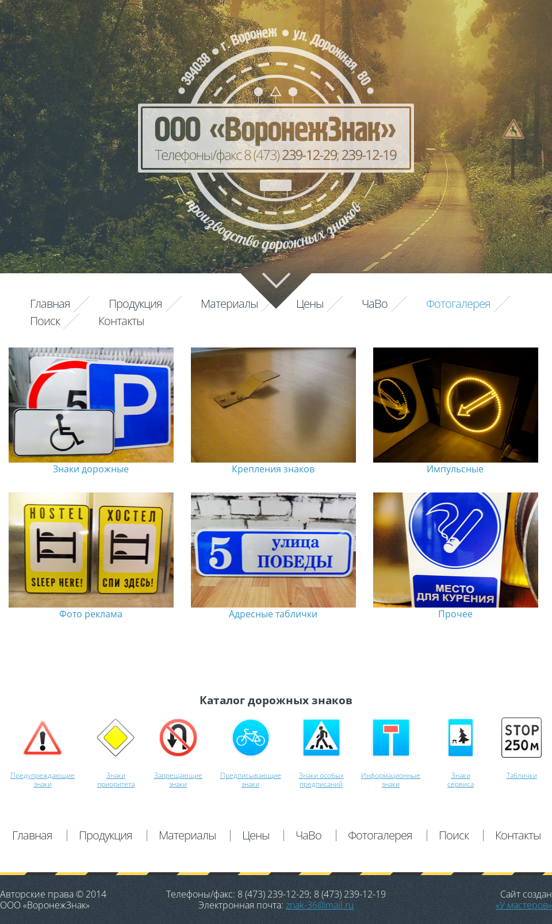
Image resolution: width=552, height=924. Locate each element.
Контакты (121, 321)
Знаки (115, 775)
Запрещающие (178, 775)
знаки (43, 784)
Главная (50, 303)
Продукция (135, 303)
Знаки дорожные (91, 469)
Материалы (229, 303)
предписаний (321, 784)
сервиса (460, 784)
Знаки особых (321, 775)
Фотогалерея (458, 303)
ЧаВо (375, 303)
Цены (309, 303)
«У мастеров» (524, 905)
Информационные (390, 775)
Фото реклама (90, 614)
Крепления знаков (273, 469)
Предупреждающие (42, 775)
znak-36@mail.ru (320, 905)
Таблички (522, 775)
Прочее (455, 614)
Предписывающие (250, 775)
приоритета (116, 784)
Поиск (45, 321)
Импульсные (455, 469)
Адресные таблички (273, 614)
